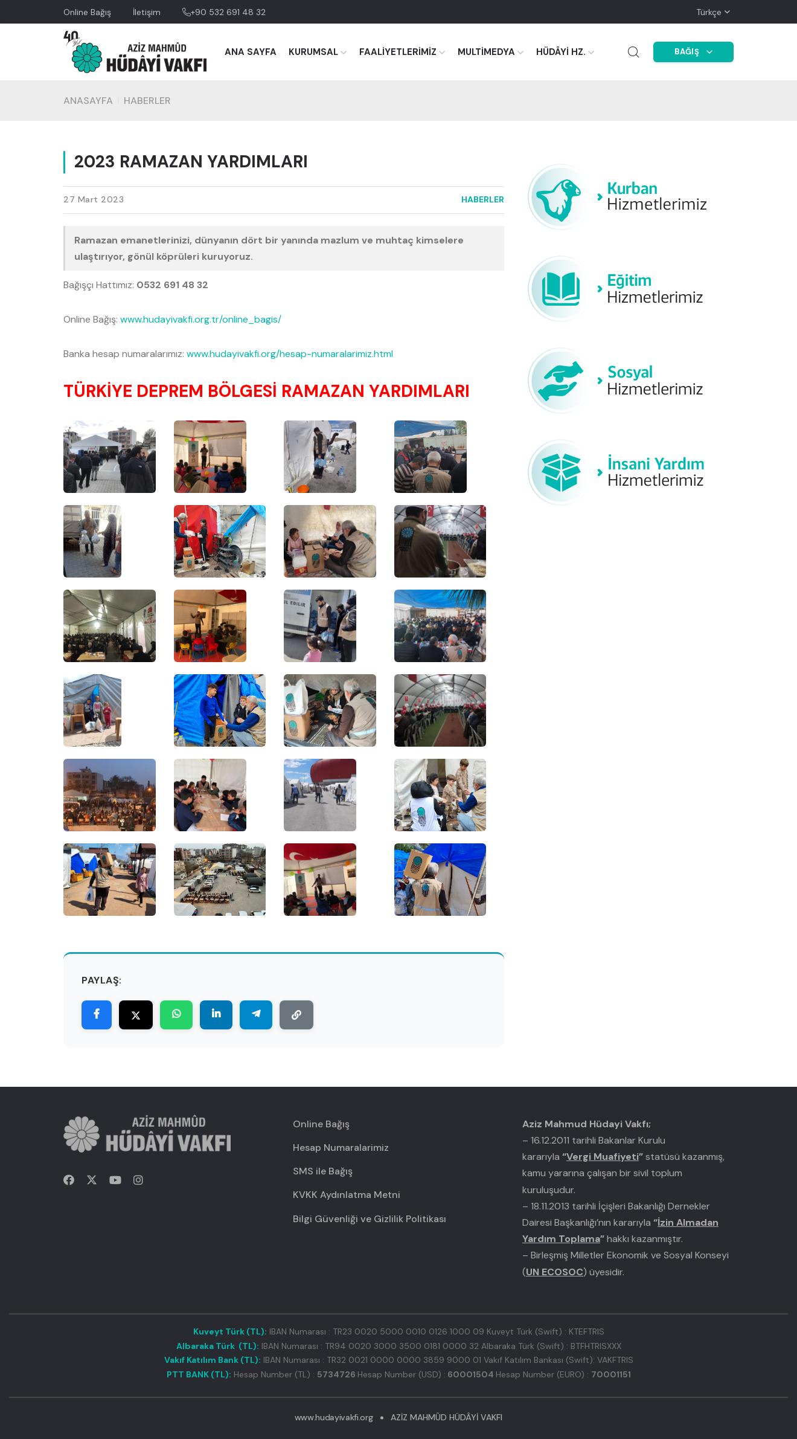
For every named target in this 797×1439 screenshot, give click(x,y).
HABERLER (147, 100)
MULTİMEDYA (486, 52)
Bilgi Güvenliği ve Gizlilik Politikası (369, 1218)
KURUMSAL (313, 52)
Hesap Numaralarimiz (341, 1147)
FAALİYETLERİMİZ (398, 52)
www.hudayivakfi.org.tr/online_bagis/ (200, 319)
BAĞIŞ (693, 52)
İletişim (147, 12)
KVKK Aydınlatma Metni (346, 1194)
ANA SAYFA (251, 52)
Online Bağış (87, 12)
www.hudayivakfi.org (334, 1417)
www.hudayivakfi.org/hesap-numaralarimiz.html (290, 353)
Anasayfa (88, 100)
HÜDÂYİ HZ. (561, 52)
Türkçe (709, 12)
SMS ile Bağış (323, 1171)
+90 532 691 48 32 (224, 12)
